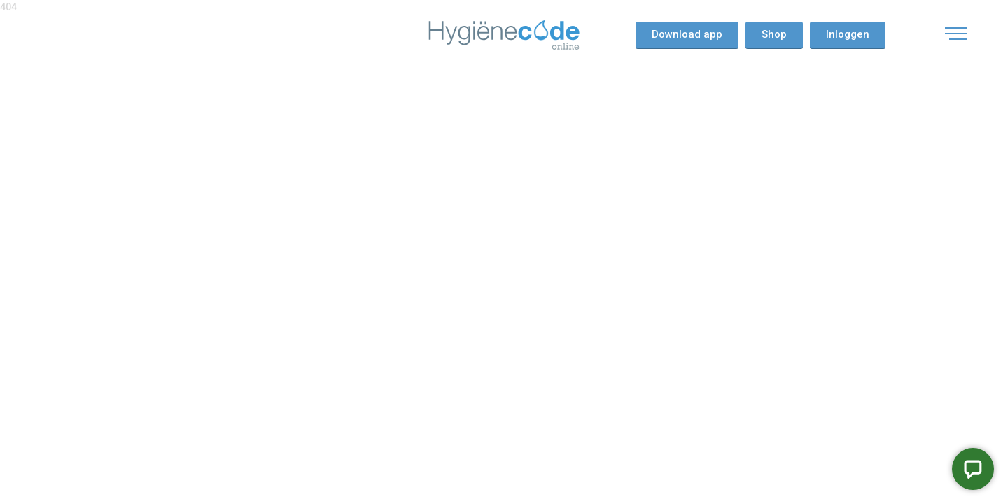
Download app (687, 34)
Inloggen (847, 34)
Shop (774, 34)
